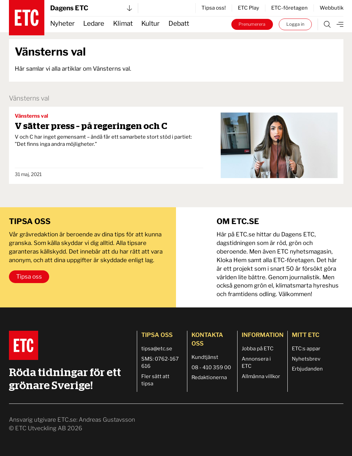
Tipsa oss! (213, 8)
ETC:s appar (306, 349)
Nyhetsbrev (306, 359)
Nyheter (62, 23)
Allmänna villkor (261, 376)
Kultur (150, 23)
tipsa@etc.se (156, 349)
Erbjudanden (307, 369)
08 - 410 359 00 (211, 367)
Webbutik (331, 8)
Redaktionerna (209, 377)
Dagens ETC (91, 8)
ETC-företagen (289, 8)
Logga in (295, 24)
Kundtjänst (204, 357)
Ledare (93, 23)
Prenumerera (252, 24)
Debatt (178, 23)
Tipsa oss (29, 276)
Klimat (123, 23)
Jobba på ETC (258, 349)
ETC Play (248, 8)
